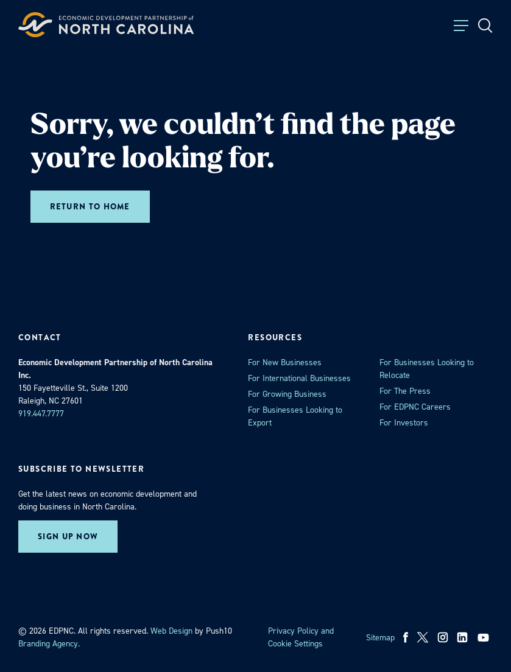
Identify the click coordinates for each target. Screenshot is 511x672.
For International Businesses (299, 378)
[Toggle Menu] (461, 25)
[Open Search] (485, 25)
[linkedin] (462, 637)
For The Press (405, 391)
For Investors (403, 423)
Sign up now (68, 536)
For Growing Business (287, 394)
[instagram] (442, 637)
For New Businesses (285, 362)
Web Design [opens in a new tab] (171, 631)
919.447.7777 (41, 413)
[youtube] (484, 637)
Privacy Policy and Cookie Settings (301, 637)
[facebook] (406, 637)
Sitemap (380, 637)
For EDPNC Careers (415, 407)
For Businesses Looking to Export (295, 416)
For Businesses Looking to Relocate (426, 369)
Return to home (90, 206)
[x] (423, 637)
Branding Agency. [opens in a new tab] (49, 643)
